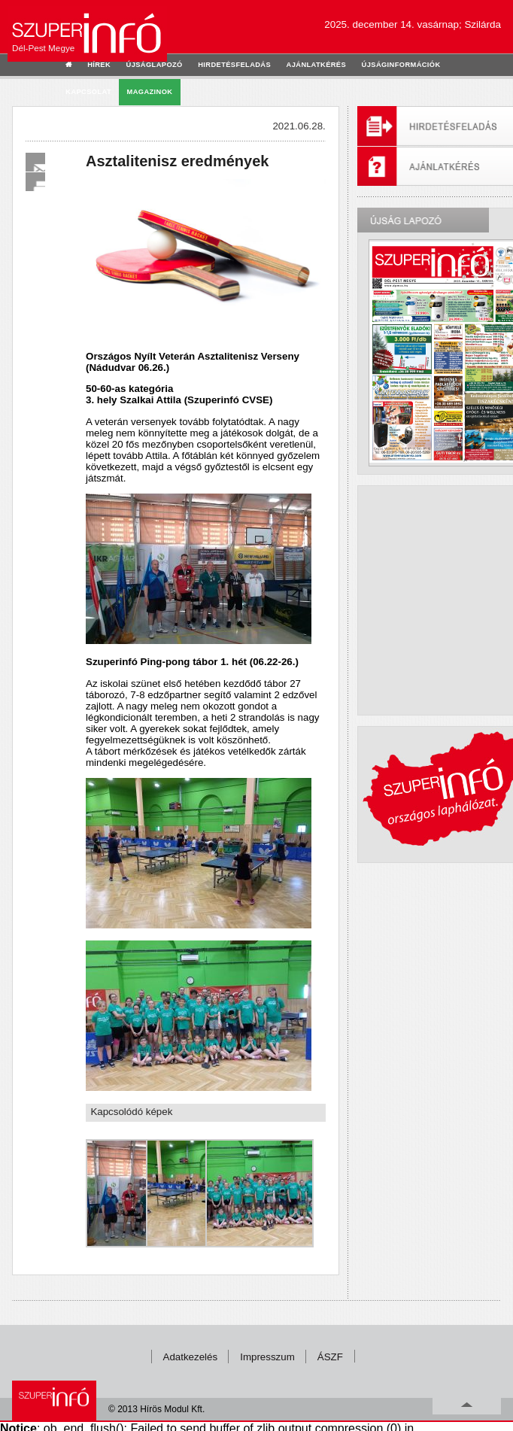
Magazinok (150, 92)
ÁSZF (330, 1357)
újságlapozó (154, 64)
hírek (99, 64)
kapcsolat (88, 92)
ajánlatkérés (316, 64)
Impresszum (267, 1357)
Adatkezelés (190, 1357)
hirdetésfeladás (234, 64)
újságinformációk (401, 64)
